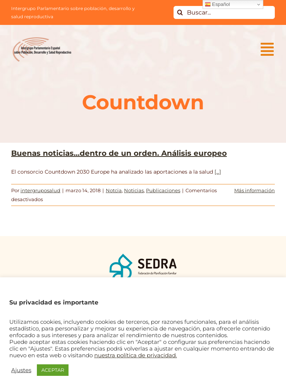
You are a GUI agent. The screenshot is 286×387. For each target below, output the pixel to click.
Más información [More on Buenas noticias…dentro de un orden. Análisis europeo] (254, 190)
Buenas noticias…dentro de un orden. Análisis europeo (119, 153)
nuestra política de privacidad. (135, 355)
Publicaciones (163, 190)
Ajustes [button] (21, 370)
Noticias (134, 190)
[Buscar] (180, 12)
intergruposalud (40, 190)
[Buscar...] (224, 12)
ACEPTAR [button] (52, 370)
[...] (217, 171)
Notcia (114, 190)
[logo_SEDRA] (143, 255)
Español (217, 4)
